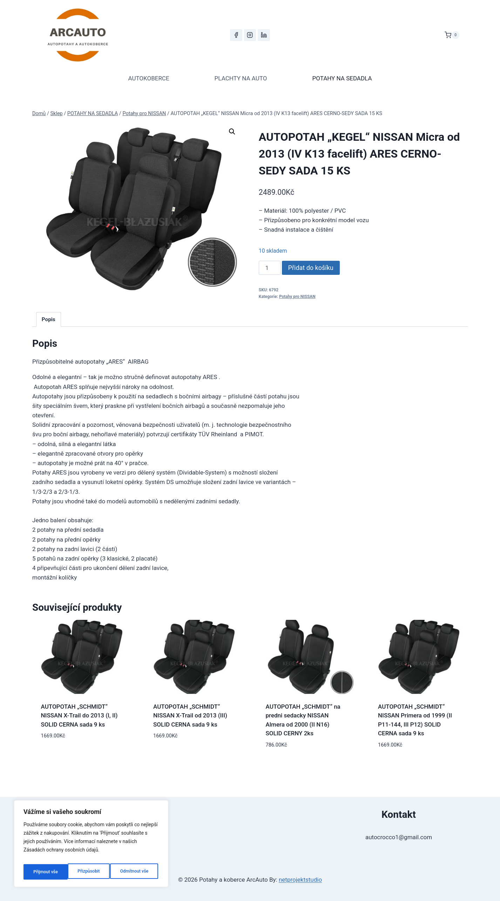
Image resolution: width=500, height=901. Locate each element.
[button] (232, 131)
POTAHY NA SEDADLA (342, 78)
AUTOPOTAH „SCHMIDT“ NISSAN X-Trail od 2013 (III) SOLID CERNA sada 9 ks (190, 715)
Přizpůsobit (43, 872)
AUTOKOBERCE (148, 78)
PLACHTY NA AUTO (241, 78)
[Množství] (270, 268)
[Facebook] (236, 35)
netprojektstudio (300, 879)
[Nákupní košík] (452, 35)
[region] (91, 846)
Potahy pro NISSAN (297, 296)
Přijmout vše (137, 872)
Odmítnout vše (90, 872)
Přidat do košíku (310, 267)
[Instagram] (250, 35)
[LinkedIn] (264, 35)
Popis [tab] (48, 319)
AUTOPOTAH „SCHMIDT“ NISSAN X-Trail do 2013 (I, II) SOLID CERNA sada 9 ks (79, 715)
